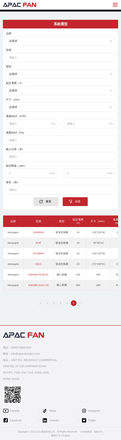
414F (38, 242)
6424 (38, 264)
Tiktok (52, 410)
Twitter (92, 420)
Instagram (94, 410)
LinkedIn (54, 420)
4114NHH (38, 253)
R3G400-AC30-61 (38, 274)
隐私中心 (98, 431)
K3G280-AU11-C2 (38, 285)
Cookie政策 (86, 431)
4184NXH (38, 232)
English (66, 435)
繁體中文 (55, 435)
